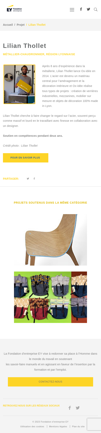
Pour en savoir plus (25, 157)
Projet (21, 24)
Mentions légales (58, 426)
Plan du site (78, 426)
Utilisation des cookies (32, 426)
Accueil (8, 24)
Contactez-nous (50, 381)
